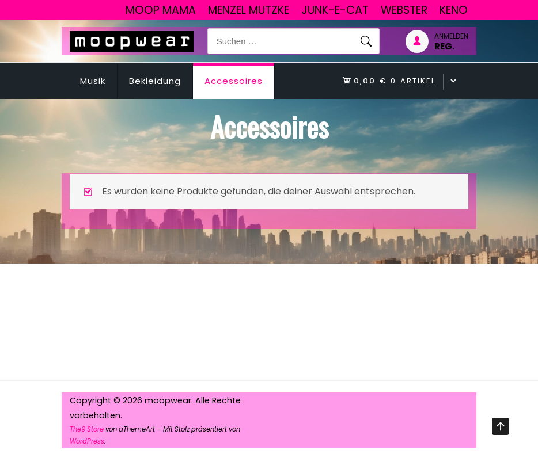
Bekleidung (155, 81)
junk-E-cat (335, 10)
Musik (92, 81)
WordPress (87, 441)
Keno (454, 10)
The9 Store (87, 429)
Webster (404, 10)
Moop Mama (161, 10)
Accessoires (233, 81)
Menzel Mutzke (248, 10)
